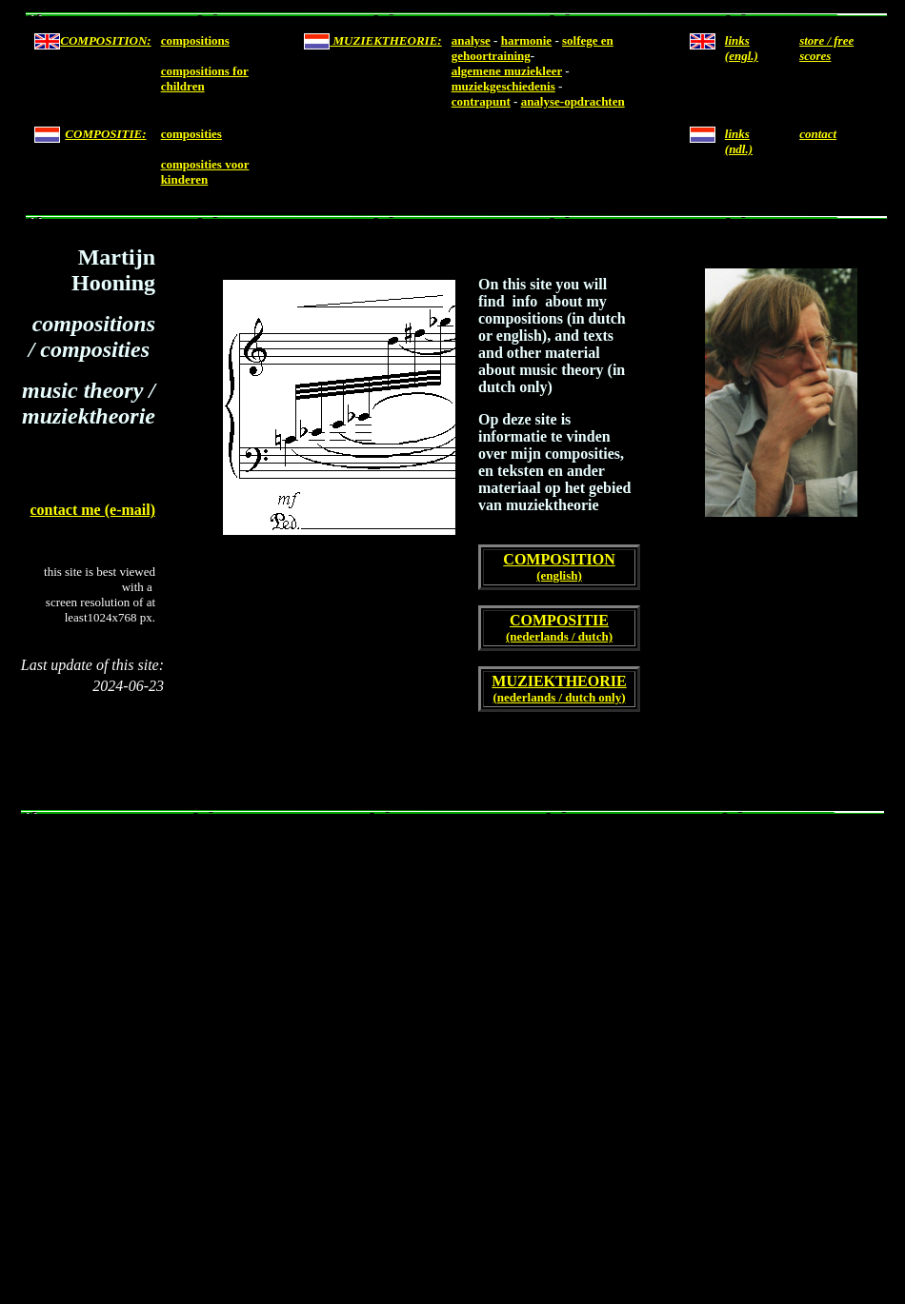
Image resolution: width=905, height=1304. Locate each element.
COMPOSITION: (105, 40)
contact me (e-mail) (93, 510)
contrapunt (481, 101)
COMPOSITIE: (105, 134)
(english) (559, 575)
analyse (471, 40)
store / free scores (826, 48)
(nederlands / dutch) (559, 636)
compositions (195, 40)
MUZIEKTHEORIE (559, 681)
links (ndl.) (739, 141)
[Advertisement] (178, 1049)
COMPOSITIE (559, 620)
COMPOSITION (558, 559)
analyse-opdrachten (573, 101)
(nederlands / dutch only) (559, 697)
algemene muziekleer (507, 71)
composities (191, 134)
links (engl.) (741, 48)
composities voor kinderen (205, 172)
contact (817, 134)
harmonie (526, 40)
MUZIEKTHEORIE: (385, 40)
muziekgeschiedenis (503, 86)
